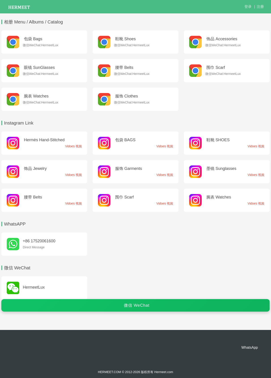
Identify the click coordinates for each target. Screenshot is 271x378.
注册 (260, 6)
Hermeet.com (163, 372)
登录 (248, 6)
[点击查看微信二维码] (44, 288)
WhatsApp (249, 347)
